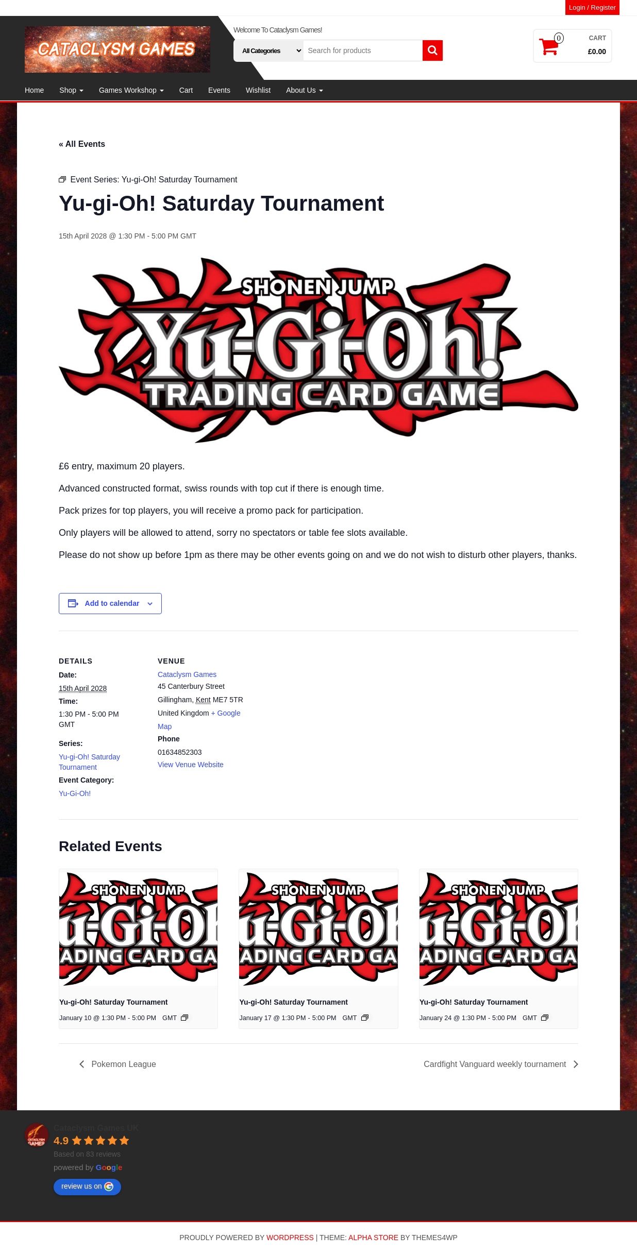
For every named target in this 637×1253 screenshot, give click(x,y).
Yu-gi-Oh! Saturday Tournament (113, 1002)
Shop (71, 90)
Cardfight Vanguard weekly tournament (496, 1064)
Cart (186, 90)
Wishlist (258, 90)
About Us (304, 90)
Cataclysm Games (187, 674)
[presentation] (138, 928)
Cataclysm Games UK (96, 1128)
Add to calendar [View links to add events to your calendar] (112, 603)
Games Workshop (131, 90)
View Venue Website (191, 764)
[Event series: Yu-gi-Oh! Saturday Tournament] (184, 1017)
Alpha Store (373, 1237)
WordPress (290, 1237)
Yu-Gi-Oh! (75, 793)
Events (219, 90)
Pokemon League (122, 1064)
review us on (87, 1186)
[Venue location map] (311, 702)
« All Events (82, 144)
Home (34, 90)
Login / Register (592, 7)
